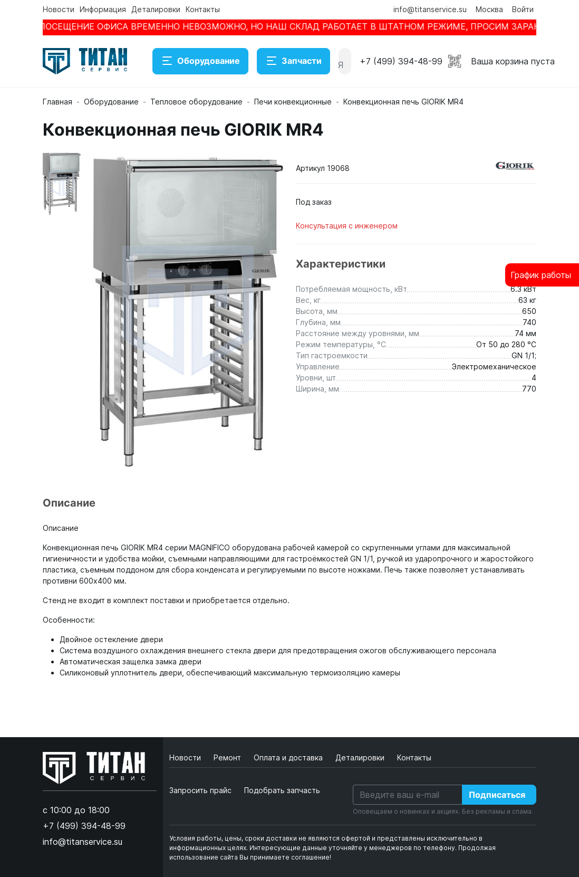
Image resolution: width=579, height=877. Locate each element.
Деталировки (155, 9)
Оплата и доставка (289, 757)
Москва (489, 9)
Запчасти (293, 61)
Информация (103, 9)
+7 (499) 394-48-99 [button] (401, 61)
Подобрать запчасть (282, 790)
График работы (540, 275)
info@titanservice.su (430, 9)
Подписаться (497, 794)
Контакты (203, 9)
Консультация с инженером (347, 225)
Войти (523, 9)
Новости (58, 9)
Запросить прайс (200, 790)
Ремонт (228, 757)
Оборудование (200, 61)
